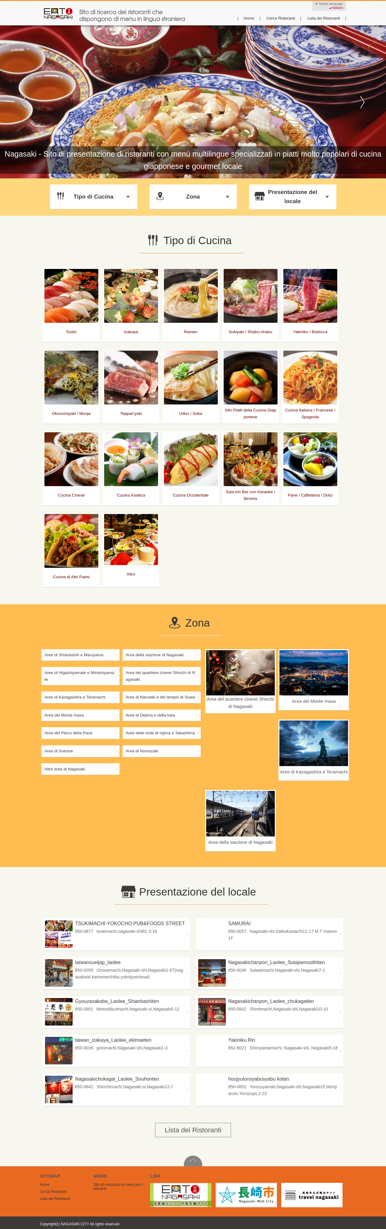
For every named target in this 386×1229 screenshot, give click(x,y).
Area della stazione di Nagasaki (155, 655)
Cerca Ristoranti (281, 18)
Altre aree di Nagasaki (64, 769)
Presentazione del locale (291, 196)
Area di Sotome (58, 751)
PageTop (193, 1161)
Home (249, 18)
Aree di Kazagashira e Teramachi (74, 697)
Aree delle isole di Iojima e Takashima (160, 733)
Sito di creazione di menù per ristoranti (118, 1186)
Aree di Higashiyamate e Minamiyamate (79, 676)
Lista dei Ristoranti (323, 18)
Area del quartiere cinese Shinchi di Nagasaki (160, 676)
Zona (192, 196)
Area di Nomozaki (142, 751)
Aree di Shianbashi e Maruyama (73, 655)
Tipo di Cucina (92, 196)
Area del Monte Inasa (64, 715)
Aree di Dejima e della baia (150, 715)
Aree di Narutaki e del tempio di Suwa (160, 697)
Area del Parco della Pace (68, 733)
